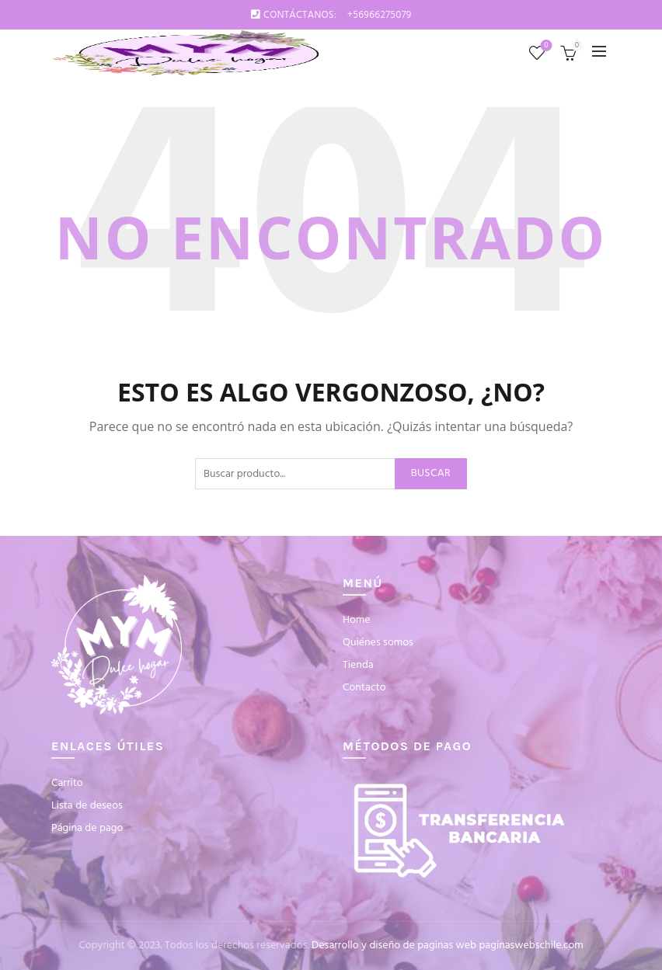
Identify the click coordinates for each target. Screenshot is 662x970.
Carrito (67, 783)
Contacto (364, 688)
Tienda (358, 665)
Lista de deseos (545, 46)
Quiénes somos (378, 643)
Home (357, 620)
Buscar (431, 473)
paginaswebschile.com (531, 945)
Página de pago (87, 828)
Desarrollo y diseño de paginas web (394, 945)
